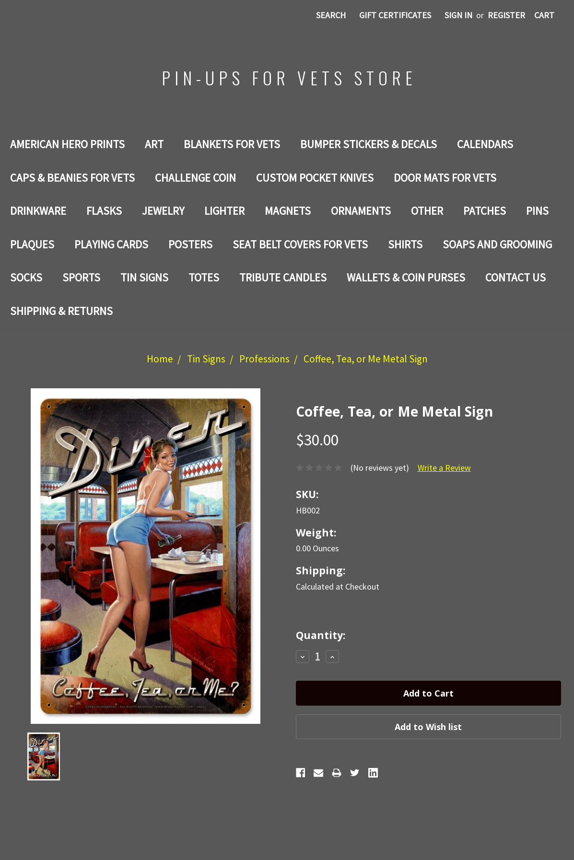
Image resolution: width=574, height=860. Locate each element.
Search (331, 15)
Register (506, 15)
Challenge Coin (195, 178)
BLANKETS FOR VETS (232, 144)
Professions (264, 358)
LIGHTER (224, 211)
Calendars (485, 144)
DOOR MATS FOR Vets (445, 178)
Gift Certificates (395, 15)
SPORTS (81, 277)
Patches (484, 211)
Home (160, 358)
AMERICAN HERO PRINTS (67, 144)
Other (427, 211)
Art (154, 144)
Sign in (458, 15)
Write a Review (444, 467)
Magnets (288, 211)
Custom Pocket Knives (315, 178)
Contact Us (515, 277)
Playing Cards (111, 244)
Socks (26, 277)
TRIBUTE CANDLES (283, 277)
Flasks (104, 211)
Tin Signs (144, 277)
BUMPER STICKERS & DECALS (368, 144)
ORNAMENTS (361, 211)
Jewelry (163, 211)
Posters (190, 244)
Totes (203, 277)
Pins (537, 211)
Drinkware (38, 211)
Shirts (405, 244)
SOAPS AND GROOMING (497, 244)
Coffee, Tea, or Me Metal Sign (366, 358)
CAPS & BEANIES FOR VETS (72, 178)
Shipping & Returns (61, 311)
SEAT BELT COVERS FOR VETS (300, 244)
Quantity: (320, 635)
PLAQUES (32, 244)
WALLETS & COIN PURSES (406, 277)
